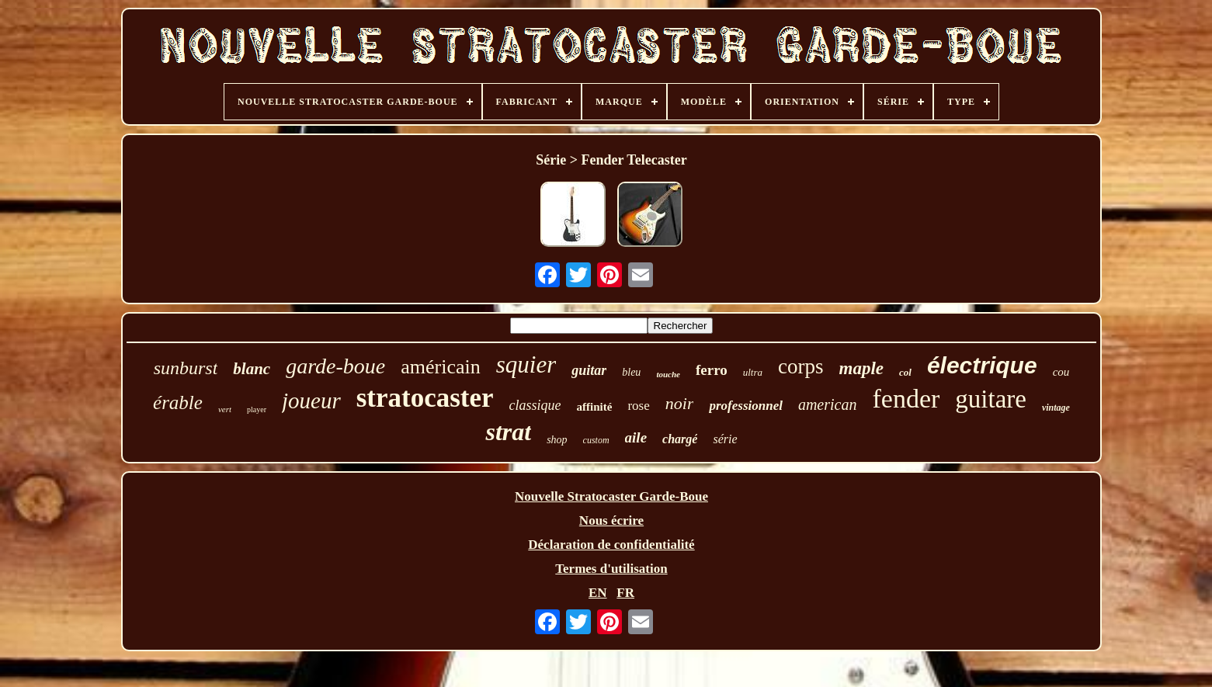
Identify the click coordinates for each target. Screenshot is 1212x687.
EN (598, 592)
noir (679, 403)
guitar (588, 370)
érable (178, 402)
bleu (631, 372)
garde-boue (335, 366)
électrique (982, 365)
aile (636, 437)
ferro (712, 370)
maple (861, 368)
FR (625, 592)
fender (905, 398)
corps (800, 366)
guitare (990, 399)
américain (441, 367)
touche (668, 374)
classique (535, 405)
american (827, 404)
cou (1061, 372)
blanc (251, 368)
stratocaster (425, 398)
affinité (595, 407)
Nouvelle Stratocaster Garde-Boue (611, 496)
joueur (311, 400)
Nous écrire (611, 520)
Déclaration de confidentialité (611, 544)
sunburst (186, 368)
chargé (679, 439)
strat (508, 432)
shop (557, 440)
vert (224, 409)
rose (638, 405)
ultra (752, 372)
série (725, 439)
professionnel (745, 405)
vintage (1056, 407)
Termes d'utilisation (611, 568)
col (905, 372)
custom (596, 440)
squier (526, 364)
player (256, 409)
